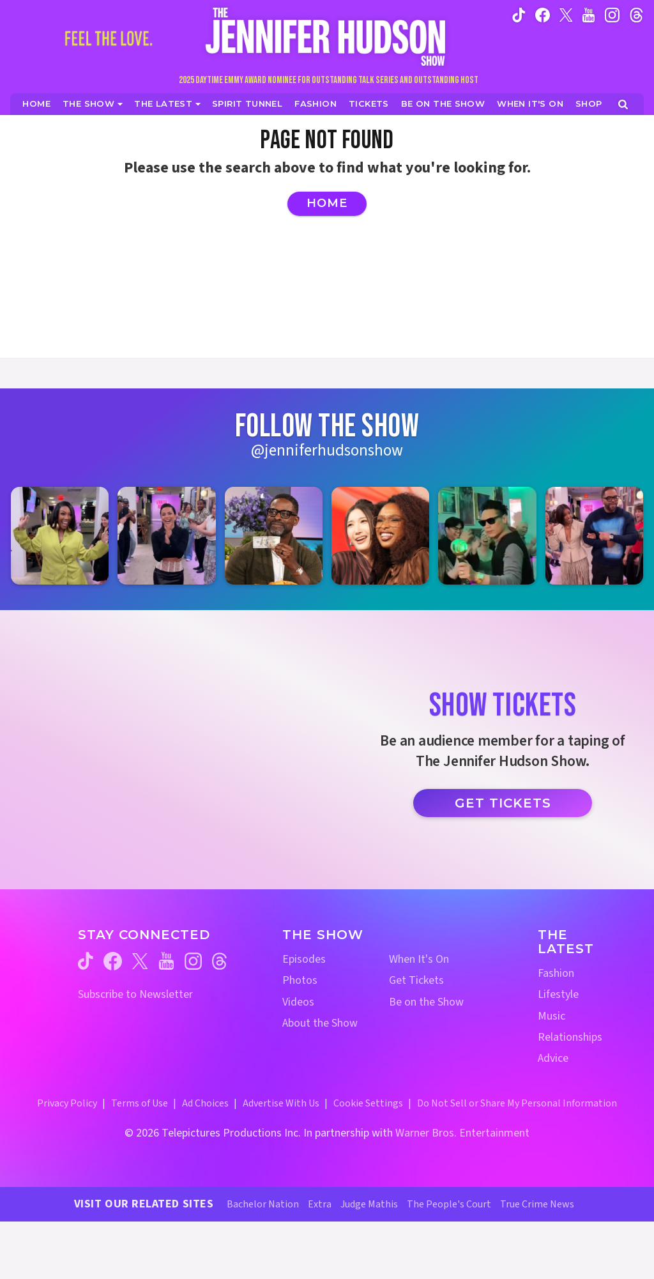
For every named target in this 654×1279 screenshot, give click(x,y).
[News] (167, 103)
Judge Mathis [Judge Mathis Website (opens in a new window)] (369, 1204)
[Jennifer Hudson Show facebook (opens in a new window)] (542, 14)
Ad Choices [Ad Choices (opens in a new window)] (205, 1103)
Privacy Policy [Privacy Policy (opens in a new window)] (67, 1103)
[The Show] (92, 103)
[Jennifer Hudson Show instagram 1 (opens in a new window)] (60, 536)
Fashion (556, 973)
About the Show (320, 1023)
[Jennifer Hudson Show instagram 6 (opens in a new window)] (594, 536)
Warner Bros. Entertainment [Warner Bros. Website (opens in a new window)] (462, 1133)
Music (551, 1016)
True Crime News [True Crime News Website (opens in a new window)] (537, 1204)
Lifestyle (558, 994)
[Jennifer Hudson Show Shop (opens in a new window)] (589, 103)
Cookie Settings (368, 1103)
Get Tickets (503, 803)
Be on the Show (426, 1002)
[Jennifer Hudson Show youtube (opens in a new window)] (588, 14)
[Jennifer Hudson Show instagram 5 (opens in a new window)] (487, 536)
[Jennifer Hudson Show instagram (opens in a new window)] (612, 14)
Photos (299, 980)
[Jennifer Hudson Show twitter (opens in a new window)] (566, 14)
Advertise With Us (281, 1103)
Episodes (304, 959)
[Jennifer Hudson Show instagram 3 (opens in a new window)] (274, 536)
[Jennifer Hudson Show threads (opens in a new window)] (219, 961)
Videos (298, 1002)
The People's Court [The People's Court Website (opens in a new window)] (449, 1204)
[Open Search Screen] (623, 104)
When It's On (419, 959)
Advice (553, 1058)
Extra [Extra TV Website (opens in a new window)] (319, 1204)
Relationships (570, 1037)
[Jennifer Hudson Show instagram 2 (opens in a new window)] (166, 536)
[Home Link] (327, 36)
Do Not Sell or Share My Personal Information (517, 1103)
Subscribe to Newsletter (135, 994)
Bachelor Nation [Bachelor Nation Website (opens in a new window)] (263, 1204)
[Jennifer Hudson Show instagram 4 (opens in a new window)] (380, 536)
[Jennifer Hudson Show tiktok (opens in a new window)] (519, 14)
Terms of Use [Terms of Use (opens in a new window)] (139, 1103)
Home (327, 203)
